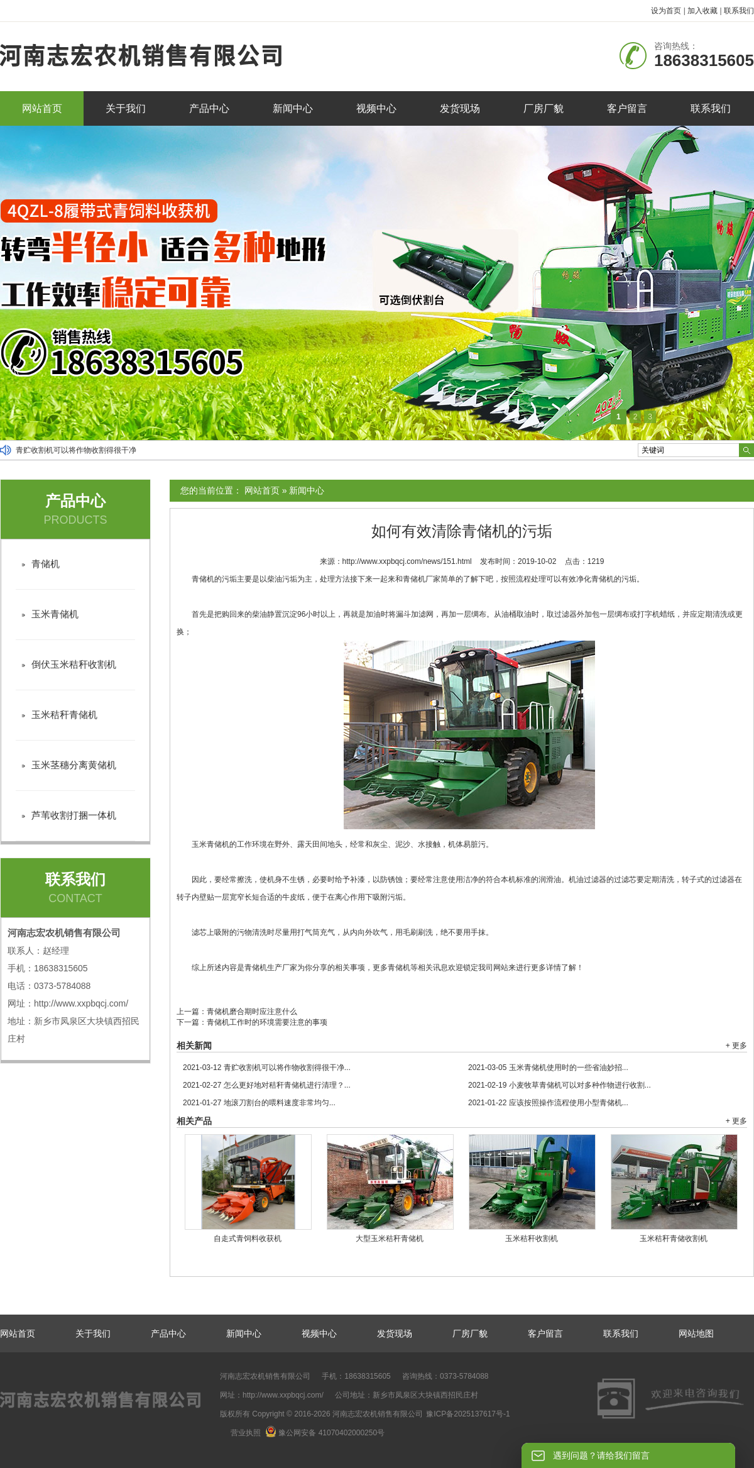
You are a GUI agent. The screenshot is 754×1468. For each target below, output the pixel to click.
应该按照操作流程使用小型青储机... (548, 1102)
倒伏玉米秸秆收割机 (73, 664)
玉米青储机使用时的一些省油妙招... (548, 1067)
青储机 (45, 563)
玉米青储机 (55, 614)
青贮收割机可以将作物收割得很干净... (267, 1067)
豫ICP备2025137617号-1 (468, 1414)
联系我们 (739, 10)
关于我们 (126, 108)
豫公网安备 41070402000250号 (325, 1432)
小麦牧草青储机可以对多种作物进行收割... (559, 1085)
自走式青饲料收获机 (247, 1238)
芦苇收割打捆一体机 (73, 815)
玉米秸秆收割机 (531, 1238)
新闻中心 (293, 108)
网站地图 (696, 1333)
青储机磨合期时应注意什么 (252, 1011)
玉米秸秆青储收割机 (674, 1238)
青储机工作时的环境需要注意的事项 (267, 1022)
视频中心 (376, 108)
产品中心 (209, 108)
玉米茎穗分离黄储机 (73, 764)
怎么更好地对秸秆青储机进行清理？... (267, 1085)
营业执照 (246, 1432)
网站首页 (42, 108)
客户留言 (627, 108)
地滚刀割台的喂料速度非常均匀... (259, 1102)
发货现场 (460, 108)
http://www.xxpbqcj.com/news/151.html (407, 561)
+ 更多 (736, 1045)
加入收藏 (702, 10)
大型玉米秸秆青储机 (389, 1238)
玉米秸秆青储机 (64, 714)
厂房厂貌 (543, 108)
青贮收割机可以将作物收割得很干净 (76, 450)
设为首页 (666, 10)
